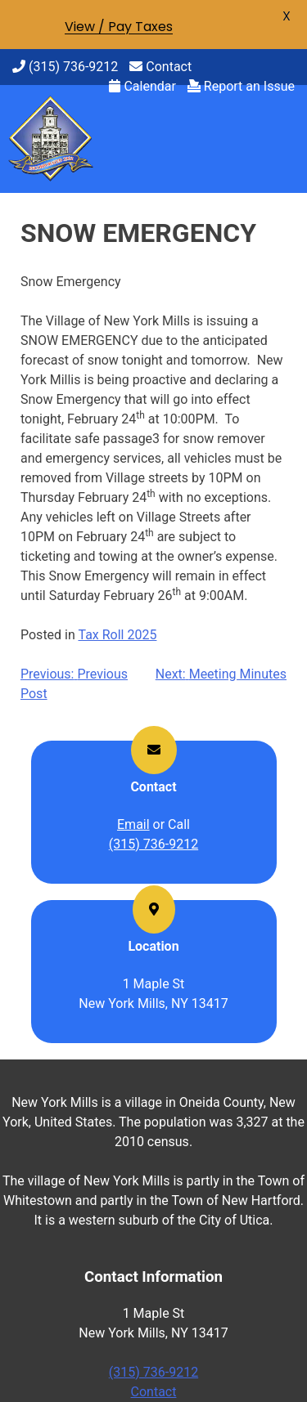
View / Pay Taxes (119, 26)
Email (133, 824)
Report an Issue (241, 86)
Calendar (142, 86)
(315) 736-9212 (65, 66)
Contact (160, 66)
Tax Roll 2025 (117, 635)
